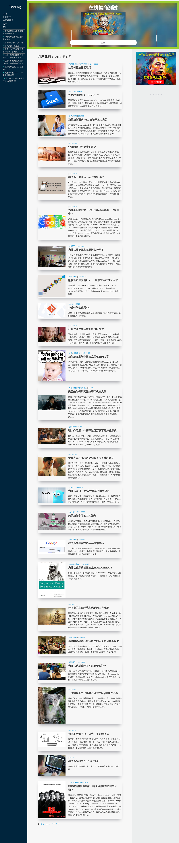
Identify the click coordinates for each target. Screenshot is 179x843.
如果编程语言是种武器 (14, 43)
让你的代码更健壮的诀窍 (80, 154)
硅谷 (70, 782)
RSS (4, 27)
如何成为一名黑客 (12, 46)
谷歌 (70, 539)
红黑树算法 (84, 64)
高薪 (70, 637)
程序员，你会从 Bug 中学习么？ (80, 185)
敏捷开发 (72, 246)
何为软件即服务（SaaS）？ (80, 99)
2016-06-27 (85, 564)
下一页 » (55, 824)
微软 (75, 277)
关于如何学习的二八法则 (80, 521)
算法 (77, 64)
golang (71, 487)
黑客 (70, 388)
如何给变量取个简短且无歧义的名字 (80, 365)
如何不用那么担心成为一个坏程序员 (80, 739)
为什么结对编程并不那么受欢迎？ (80, 671)
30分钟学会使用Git (80, 310)
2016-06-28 (92, 388)
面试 (70, 116)
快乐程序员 (8, 20)
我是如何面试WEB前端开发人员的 (80, 125)
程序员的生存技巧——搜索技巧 (80, 547)
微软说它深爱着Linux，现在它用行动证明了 (80, 286)
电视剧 (76, 782)
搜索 (75, 539)
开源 (70, 277)
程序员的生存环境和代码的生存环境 (80, 616)
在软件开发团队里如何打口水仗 (80, 335)
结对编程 (72, 662)
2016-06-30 (94, 64)
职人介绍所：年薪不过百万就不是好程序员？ (80, 436)
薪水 (70, 427)
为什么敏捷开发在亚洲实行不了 (80, 257)
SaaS (70, 91)
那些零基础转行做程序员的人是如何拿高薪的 (80, 645)
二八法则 (72, 512)
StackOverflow (74, 564)
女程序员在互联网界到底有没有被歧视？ (80, 466)
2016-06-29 (81, 246)
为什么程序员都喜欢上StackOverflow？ (80, 580)
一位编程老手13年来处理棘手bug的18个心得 (80, 705)
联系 (5, 24)
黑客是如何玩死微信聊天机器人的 (80, 402)
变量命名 (76, 353)
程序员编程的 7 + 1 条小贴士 (80, 765)
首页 (5, 13)
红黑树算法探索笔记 (80, 73)
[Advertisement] (156, 144)
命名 (70, 353)
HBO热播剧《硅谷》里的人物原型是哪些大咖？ (80, 799)
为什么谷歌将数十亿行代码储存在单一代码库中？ (80, 222)
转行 (75, 637)
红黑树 (71, 64)
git (69, 304)
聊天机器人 (82, 388)
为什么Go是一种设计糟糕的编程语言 (80, 495)
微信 (75, 388)
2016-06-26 (84, 782)
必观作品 (7, 17)
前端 (75, 116)
